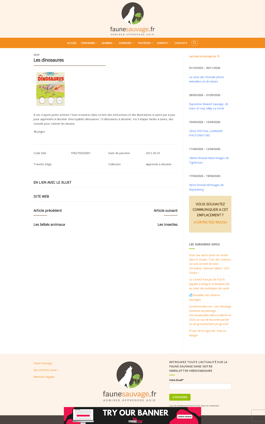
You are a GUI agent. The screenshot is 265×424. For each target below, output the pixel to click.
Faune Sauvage (43, 363)
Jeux (36, 54)
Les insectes (168, 224)
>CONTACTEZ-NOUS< (210, 222)
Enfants (163, 43)
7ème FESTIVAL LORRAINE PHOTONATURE (206, 133)
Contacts (181, 43)
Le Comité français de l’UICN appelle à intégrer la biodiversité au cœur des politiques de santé (209, 283)
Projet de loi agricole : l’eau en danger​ (207, 333)
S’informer (89, 43)
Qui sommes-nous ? (46, 370)
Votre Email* (176, 380)
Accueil (72, 43)
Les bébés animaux (49, 224)
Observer (126, 43)
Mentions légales (44, 377)
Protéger (145, 43)
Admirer (108, 43)
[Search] (194, 43)
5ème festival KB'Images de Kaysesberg (206, 187)
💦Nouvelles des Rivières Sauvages (204, 297)
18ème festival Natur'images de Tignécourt (209, 160)
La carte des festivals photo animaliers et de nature (206, 79)
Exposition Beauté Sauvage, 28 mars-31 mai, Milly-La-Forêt (208, 106)
